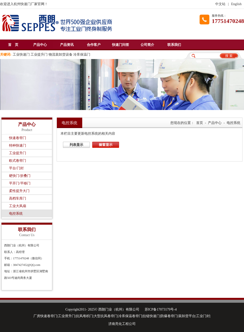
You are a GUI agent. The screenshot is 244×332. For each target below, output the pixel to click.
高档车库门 (17, 198)
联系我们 (174, 45)
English (236, 4)
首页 (199, 123)
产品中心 (40, 45)
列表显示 (76, 145)
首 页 (13, 45)
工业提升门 (17, 153)
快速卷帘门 (17, 138)
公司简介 (147, 45)
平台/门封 (16, 168)
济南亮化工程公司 (122, 324)
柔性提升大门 (19, 191)
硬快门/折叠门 (19, 176)
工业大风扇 (17, 206)
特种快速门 (17, 145)
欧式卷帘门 (17, 160)
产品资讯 (67, 45)
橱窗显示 (105, 145)
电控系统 (16, 213)
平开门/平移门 (19, 183)
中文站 (220, 4)
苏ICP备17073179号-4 (161, 309)
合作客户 (94, 45)
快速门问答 (120, 45)
